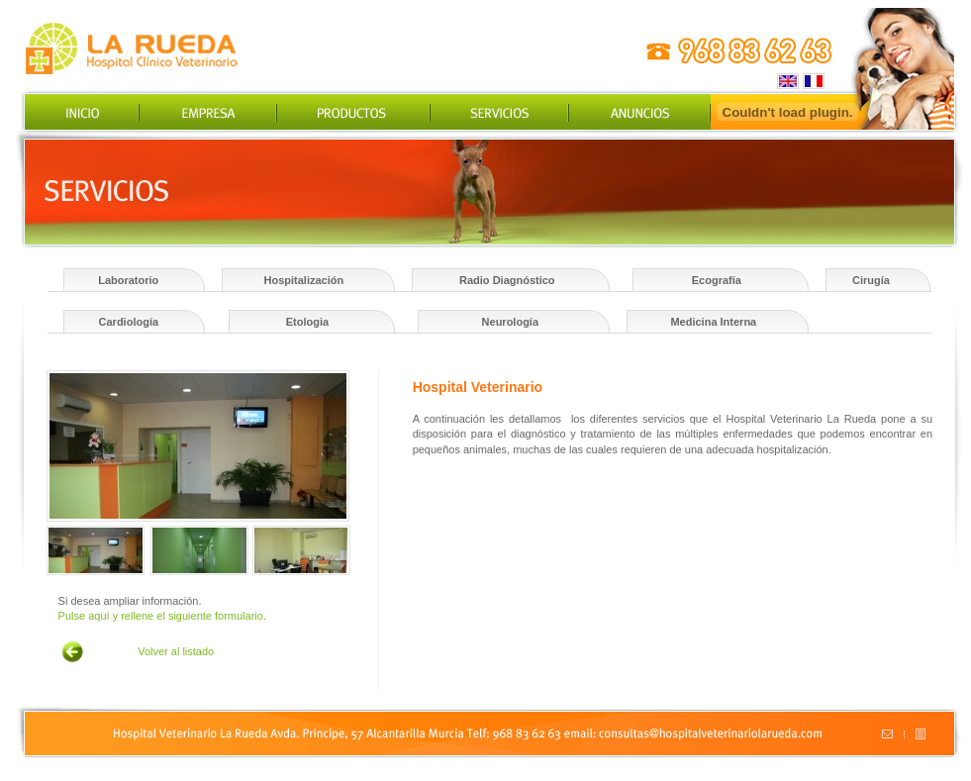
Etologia (307, 322)
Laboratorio (128, 280)
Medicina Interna (713, 322)
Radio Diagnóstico (507, 280)
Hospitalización (304, 280)
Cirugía (871, 280)
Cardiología (129, 322)
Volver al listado (176, 651)
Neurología (510, 322)
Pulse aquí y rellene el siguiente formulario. (162, 616)
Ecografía (716, 280)
